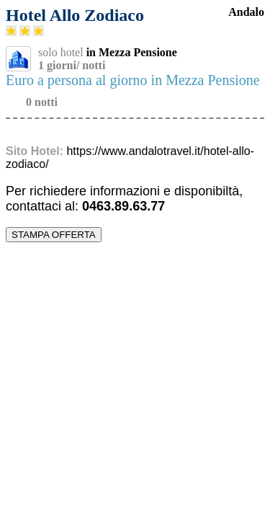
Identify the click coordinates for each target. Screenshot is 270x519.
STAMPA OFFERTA (54, 234)
